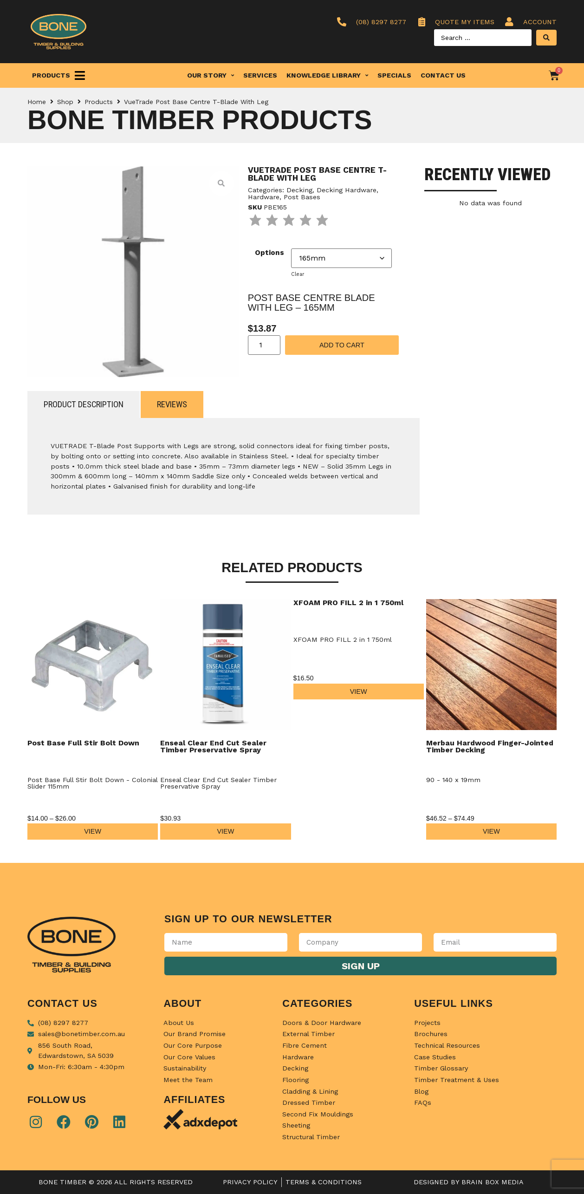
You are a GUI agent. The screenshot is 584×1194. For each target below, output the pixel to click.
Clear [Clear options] (297, 274)
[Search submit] (546, 38)
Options (269, 252)
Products (98, 101)
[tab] (83, 404)
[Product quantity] (264, 345)
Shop (65, 101)
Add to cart (341, 345)
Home (36, 101)
